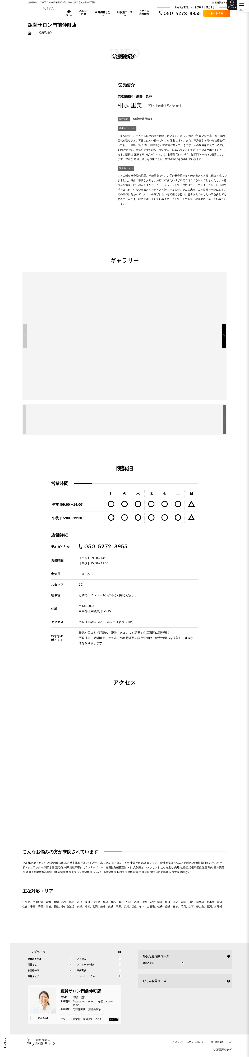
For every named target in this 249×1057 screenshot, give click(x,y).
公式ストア (178, 1045)
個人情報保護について (221, 1045)
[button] (227, 339)
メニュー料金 (84, 12)
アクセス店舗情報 (144, 12)
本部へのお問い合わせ (197, 1045)
